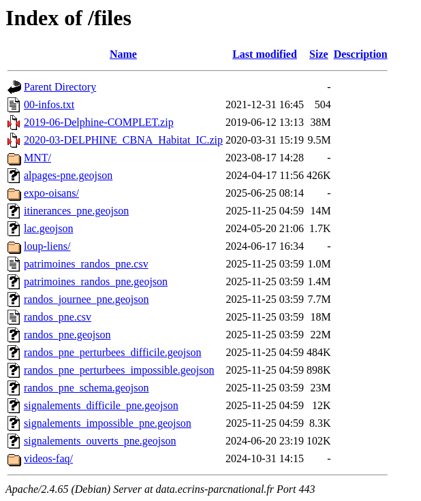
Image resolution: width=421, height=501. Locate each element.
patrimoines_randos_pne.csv (86, 264)
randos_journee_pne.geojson (86, 299)
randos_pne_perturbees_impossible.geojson (119, 370)
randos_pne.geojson (67, 334)
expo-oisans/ (51, 193)
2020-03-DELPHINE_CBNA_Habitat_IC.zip (123, 140)
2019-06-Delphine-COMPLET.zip (99, 122)
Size (318, 54)
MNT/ (37, 157)
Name (123, 54)
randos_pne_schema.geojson (86, 387)
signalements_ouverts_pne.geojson (100, 441)
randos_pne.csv (57, 317)
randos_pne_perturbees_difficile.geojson (113, 352)
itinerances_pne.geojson (76, 210)
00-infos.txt (49, 104)
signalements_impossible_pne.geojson (107, 423)
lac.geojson (48, 228)
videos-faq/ (48, 458)
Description (361, 54)
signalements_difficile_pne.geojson (101, 405)
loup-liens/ (47, 246)
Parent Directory (60, 87)
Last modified (264, 54)
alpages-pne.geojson (68, 175)
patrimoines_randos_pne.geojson (96, 281)
